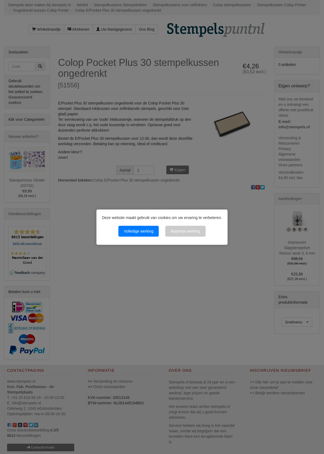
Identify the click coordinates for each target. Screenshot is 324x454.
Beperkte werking (185, 231)
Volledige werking (138, 231)
